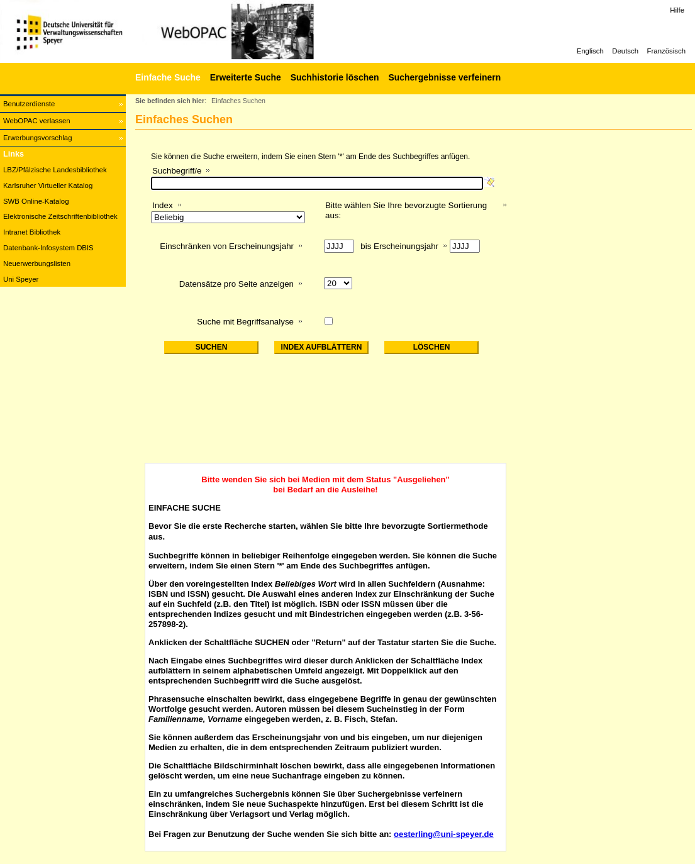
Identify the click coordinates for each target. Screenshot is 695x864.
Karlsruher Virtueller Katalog (47, 185)
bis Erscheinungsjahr (399, 246)
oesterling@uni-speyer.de (444, 834)
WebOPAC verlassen (36, 121)
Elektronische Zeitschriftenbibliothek (60, 216)
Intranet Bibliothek (31, 232)
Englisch (590, 51)
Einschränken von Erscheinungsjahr (227, 246)
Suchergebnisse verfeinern (444, 77)
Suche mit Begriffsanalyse (245, 321)
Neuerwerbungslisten (36, 263)
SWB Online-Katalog (36, 201)
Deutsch (625, 51)
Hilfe (677, 10)
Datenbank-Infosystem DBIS (48, 248)
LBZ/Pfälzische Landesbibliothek (55, 170)
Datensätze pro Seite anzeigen (236, 284)
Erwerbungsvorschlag (37, 137)
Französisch (666, 51)
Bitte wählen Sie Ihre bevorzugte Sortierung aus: (406, 210)
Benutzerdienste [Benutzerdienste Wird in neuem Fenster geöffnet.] (29, 104)
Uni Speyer (20, 279)
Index (162, 205)
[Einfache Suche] (166, 77)
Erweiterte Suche (245, 77)
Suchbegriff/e (176, 170)
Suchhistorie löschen (335, 77)
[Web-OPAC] (188, 31)
